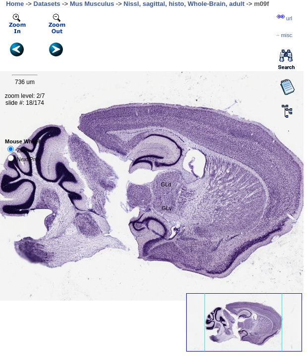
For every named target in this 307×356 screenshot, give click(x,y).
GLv (167, 208)
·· (284, 35)
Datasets (47, 3)
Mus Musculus (92, 3)
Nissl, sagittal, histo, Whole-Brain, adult (184, 3)
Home (15, 3)
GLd (166, 184)
